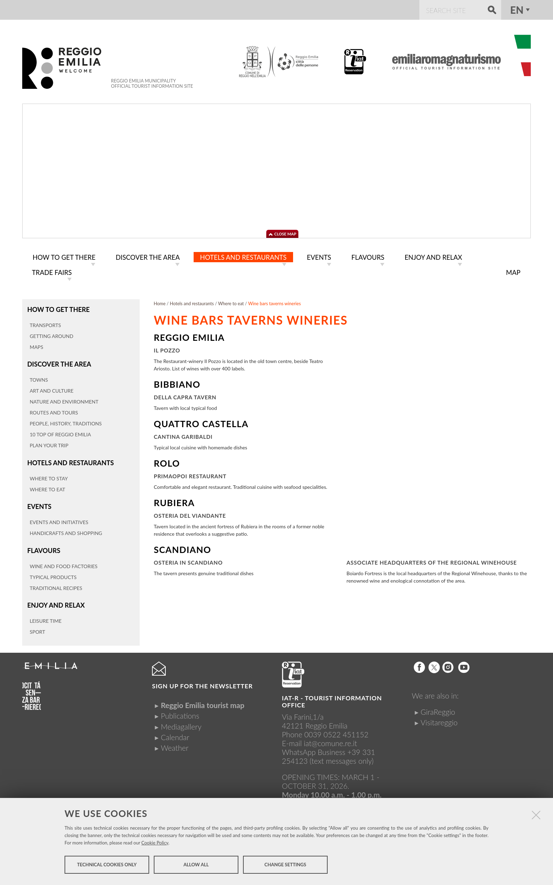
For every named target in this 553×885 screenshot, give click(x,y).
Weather (174, 742)
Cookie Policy (155, 845)
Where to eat (231, 302)
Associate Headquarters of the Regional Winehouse (432, 561)
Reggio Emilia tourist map (202, 699)
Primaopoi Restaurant (190, 475)
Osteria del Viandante (190, 514)
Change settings (285, 866)
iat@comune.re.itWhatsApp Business (319, 742)
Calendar (175, 731)
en (517, 10)
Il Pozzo (167, 349)
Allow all (195, 866)
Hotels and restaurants (68, 459)
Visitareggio (439, 716)
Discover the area (58, 361)
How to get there (57, 308)
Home (160, 302)
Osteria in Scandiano (188, 561)
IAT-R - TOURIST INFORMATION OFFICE (332, 696)
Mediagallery (181, 721)
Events (38, 502)
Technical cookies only (106, 866)
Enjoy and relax (54, 600)
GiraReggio (438, 706)
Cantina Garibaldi (183, 435)
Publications (180, 710)
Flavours (43, 546)
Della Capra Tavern (185, 396)
